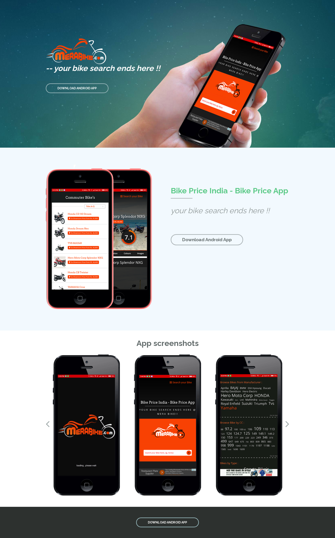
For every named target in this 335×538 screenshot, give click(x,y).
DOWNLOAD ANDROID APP (77, 88)
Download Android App (207, 239)
